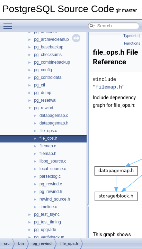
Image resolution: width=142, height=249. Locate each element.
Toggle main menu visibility (9, 23)
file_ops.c (48, 130)
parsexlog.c (50, 176)
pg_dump (42, 92)
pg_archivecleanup (51, 39)
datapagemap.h (53, 123)
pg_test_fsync (47, 214)
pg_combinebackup (52, 62)
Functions (132, 43)
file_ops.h (48, 138)
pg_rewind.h (50, 191)
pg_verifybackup (49, 237)
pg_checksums (48, 54)
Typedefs (131, 36)
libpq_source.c (52, 161)
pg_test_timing (47, 222)
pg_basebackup (48, 47)
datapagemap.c (53, 115)
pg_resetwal (45, 100)
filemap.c (47, 146)
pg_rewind (43, 107)
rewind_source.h (54, 199)
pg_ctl (39, 85)
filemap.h (47, 153)
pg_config (43, 69)
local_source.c (52, 168)
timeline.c (48, 206)
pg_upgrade (45, 229)
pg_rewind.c (50, 184)
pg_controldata (47, 77)
